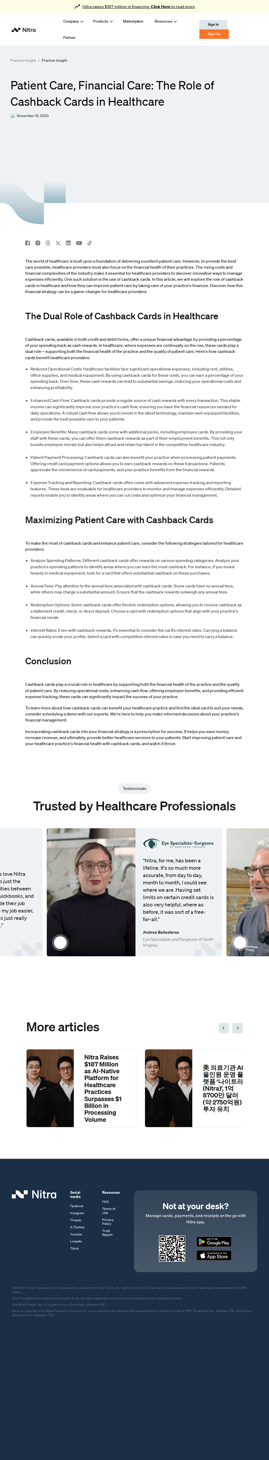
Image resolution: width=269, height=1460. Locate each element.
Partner (69, 37)
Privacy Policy (108, 1222)
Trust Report (107, 1233)
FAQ (105, 1202)
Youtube (76, 1234)
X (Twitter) (77, 1227)
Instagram (77, 1213)
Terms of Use (108, 1211)
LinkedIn (76, 1241)
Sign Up (214, 33)
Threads (75, 1220)
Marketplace (133, 21)
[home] (24, 29)
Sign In (213, 24)
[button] (71, 21)
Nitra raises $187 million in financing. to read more (138, 6)
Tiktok (74, 1248)
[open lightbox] (91, 892)
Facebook (77, 1206)
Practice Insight (23, 60)
